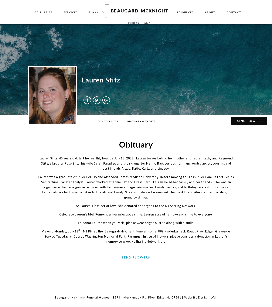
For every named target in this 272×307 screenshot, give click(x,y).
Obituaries (43, 12)
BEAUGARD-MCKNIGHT (140, 10)
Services (71, 12)
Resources (185, 12)
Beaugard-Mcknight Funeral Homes (82, 297)
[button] (108, 121)
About (210, 12)
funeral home (139, 23)
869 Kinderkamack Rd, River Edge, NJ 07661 (147, 297)
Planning (96, 12)
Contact (234, 12)
